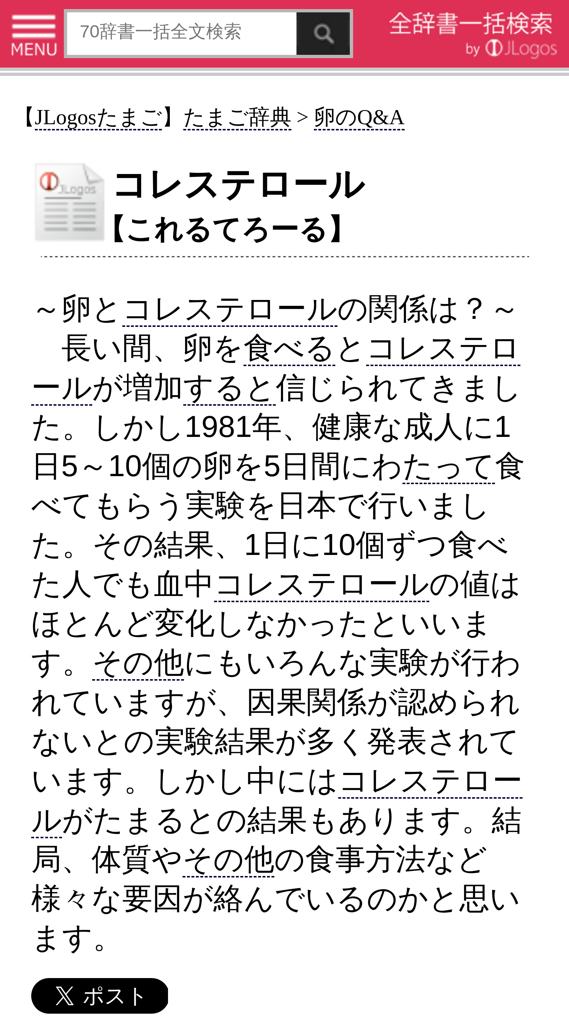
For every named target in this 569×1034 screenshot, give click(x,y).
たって (448, 466)
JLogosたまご (98, 117)
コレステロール (229, 308)
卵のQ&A (359, 117)
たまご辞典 (237, 117)
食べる (289, 348)
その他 (138, 662)
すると (229, 387)
